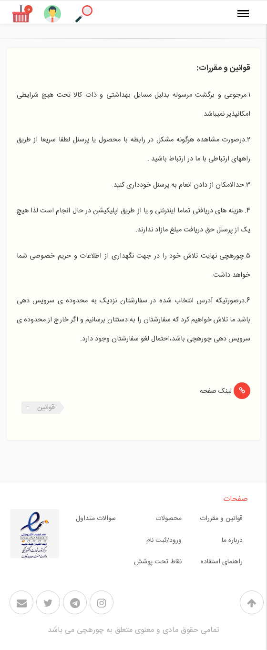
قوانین (46, 407)
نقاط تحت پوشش (158, 562)
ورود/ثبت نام (164, 540)
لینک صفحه (216, 391)
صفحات (235, 499)
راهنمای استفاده (222, 562)
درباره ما (232, 540)
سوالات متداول (96, 518)
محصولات (168, 518)
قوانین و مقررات (221, 518)
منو (245, 7)
